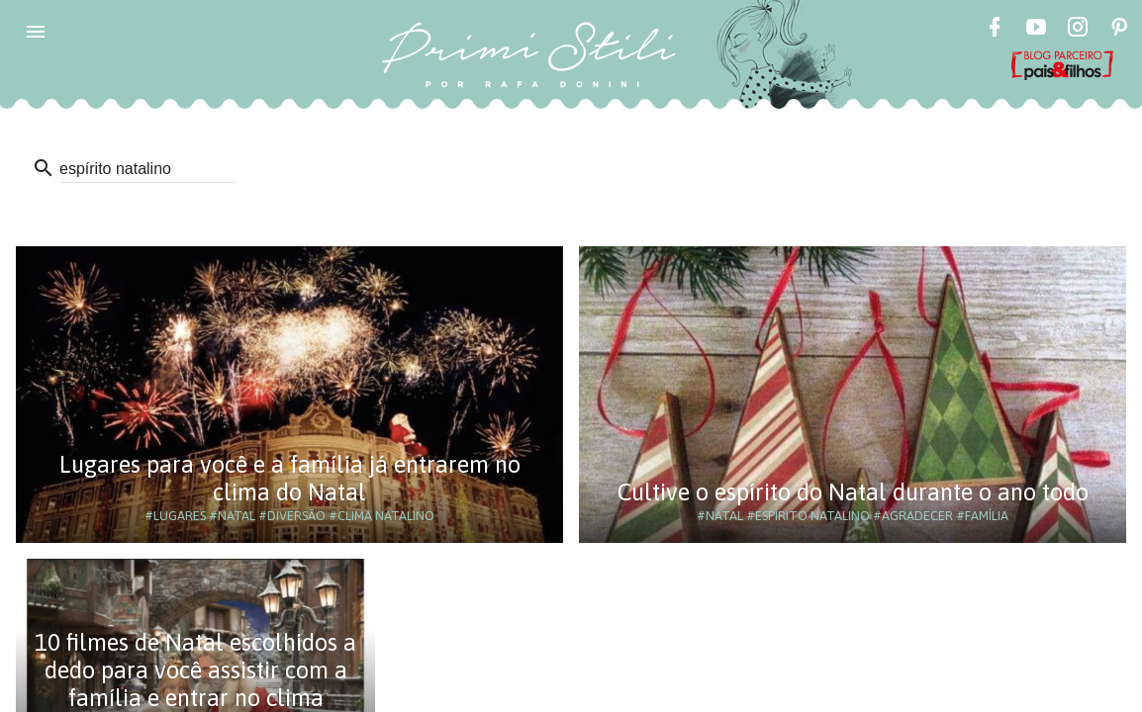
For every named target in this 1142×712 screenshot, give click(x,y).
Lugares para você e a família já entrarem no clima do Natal (290, 478)
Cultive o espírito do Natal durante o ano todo (853, 492)
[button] (35, 31)
